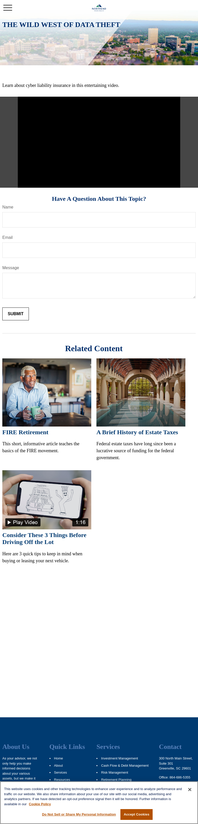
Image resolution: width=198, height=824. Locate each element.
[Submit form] (15, 313)
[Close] (189, 789)
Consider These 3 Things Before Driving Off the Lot (44, 538)
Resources (62, 780)
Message (10, 268)
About (58, 765)
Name (7, 207)
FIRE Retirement (25, 432)
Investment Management (119, 758)
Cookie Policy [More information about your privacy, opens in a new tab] (40, 804)
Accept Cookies (136, 814)
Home (58, 758)
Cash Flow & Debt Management (124, 765)
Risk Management (114, 772)
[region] (99, 802)
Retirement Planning (116, 780)
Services (60, 772)
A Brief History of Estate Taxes (137, 432)
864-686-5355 (179, 777)
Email (7, 237)
